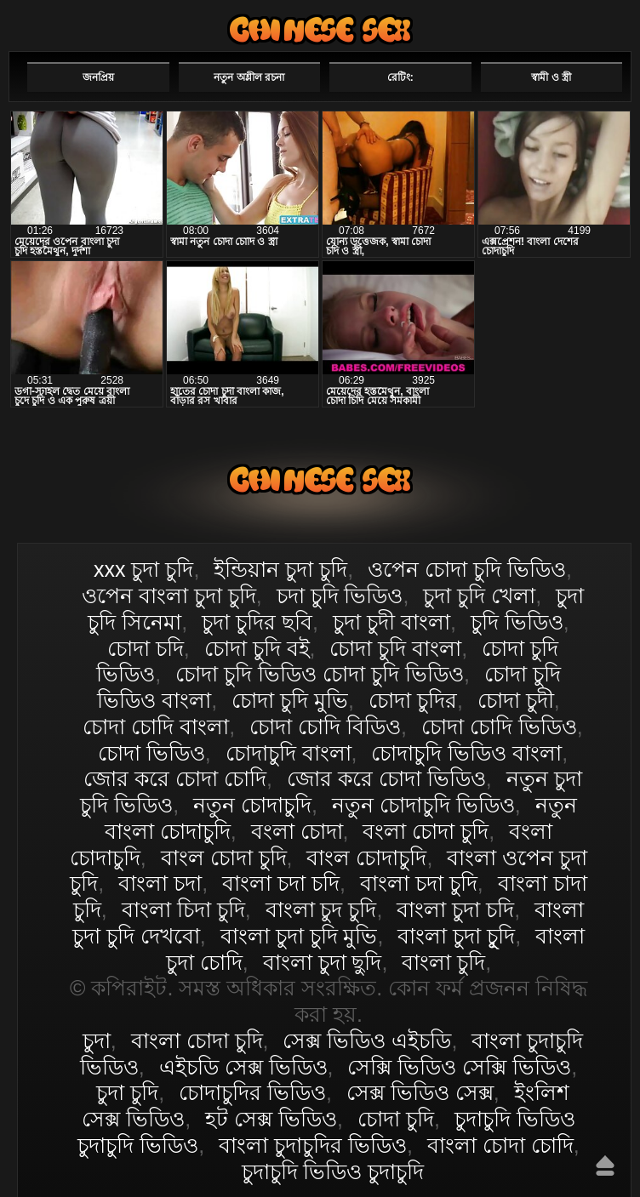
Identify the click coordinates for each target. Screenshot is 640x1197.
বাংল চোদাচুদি (366, 857)
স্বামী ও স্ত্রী (551, 77)
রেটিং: (400, 77)
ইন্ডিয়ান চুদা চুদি (280, 569)
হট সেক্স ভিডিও (271, 1119)
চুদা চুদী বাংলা (391, 622)
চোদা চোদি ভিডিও (499, 726)
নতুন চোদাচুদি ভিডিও (423, 805)
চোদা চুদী (515, 700)
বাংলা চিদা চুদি (183, 909)
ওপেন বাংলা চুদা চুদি (169, 595)
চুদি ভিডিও (517, 622)
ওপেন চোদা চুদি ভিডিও (467, 569)
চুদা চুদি (127, 1092)
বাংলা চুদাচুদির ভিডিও (313, 1145)
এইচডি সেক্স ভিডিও (243, 1067)
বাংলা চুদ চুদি (321, 909)
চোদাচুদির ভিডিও (252, 1092)
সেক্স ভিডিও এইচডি (367, 1040)
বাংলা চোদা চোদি (500, 1145)
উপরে (605, 1165)
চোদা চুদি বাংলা (395, 648)
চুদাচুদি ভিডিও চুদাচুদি (333, 1171)
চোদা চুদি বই (257, 648)
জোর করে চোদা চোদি (174, 778)
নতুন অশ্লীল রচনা (249, 77)
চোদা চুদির (413, 700)
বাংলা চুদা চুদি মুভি (299, 936)
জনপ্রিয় (98, 77)
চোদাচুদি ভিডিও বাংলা (466, 753)
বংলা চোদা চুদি (426, 831)
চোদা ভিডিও (151, 753)
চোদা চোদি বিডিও (325, 726)
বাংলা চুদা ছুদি (322, 962)
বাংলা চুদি (443, 962)
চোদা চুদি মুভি (289, 700)
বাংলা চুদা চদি (455, 909)
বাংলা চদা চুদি (418, 883)
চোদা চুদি (395, 1119)
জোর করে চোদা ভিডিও (386, 778)
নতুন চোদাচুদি (252, 805)
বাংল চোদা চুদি (224, 857)
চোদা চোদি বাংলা (156, 726)
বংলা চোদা (297, 831)
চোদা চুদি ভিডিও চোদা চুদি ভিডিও (319, 674)
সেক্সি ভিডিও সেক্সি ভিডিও (459, 1067)
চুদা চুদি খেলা (479, 595)
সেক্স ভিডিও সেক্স (420, 1092)
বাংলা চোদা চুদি (320, 29)
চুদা (97, 1040)
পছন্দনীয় (582, 23)
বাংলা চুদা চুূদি (456, 936)
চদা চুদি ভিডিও (340, 595)
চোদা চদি (145, 648)
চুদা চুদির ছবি (257, 622)
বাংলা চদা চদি (281, 883)
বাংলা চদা (160, 883)
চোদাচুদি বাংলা (288, 753)
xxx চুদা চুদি (143, 569)
